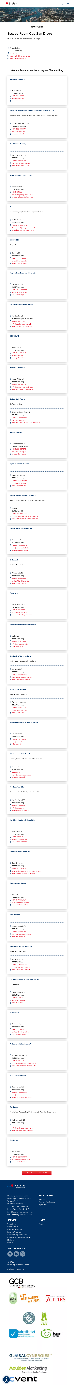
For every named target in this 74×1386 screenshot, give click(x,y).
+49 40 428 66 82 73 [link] (20, 225)
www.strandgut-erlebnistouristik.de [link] (24, 873)
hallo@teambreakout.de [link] (20, 903)
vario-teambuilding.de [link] (19, 1034)
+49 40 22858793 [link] (19, 931)
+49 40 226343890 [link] (19, 1157)
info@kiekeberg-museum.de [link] (21, 324)
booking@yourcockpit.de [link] (20, 292)
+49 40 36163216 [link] (19, 384)
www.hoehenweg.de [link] (19, 454)
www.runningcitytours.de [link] (21, 679)
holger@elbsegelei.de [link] (19, 261)
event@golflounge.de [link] (19, 420)
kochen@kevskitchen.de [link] (20, 581)
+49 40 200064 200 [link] (19, 1092)
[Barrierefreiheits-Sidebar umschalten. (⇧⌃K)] (6, 1379)
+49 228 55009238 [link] (19, 290)
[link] (10, 3)
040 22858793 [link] (17, 772)
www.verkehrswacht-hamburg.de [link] (23, 1065)
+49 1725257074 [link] (18, 837)
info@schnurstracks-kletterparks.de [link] (25, 516)
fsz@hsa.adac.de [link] (18, 98)
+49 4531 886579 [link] (19, 129)
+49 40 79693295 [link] (19, 610)
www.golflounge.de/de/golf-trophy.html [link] (26, 422)
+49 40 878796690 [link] (19, 480)
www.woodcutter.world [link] (20, 1162)
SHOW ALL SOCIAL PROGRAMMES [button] (37, 1173)
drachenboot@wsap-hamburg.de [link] (23, 228)
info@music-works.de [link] (19, 612)
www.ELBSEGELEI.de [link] (19, 263)
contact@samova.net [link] (19, 710)
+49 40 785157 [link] (18, 1061)
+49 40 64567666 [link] (17, 53)
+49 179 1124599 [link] (19, 258)
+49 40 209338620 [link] (19, 545)
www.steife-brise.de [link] (19, 485)
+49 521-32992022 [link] (19, 964)
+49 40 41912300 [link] (19, 641)
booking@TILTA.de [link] (18, 1000)
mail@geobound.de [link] (18, 355)
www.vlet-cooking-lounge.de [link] (22, 1097)
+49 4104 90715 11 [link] (19, 514)
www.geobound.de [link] (18, 358)
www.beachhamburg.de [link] (20, 165)
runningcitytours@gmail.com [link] (22, 677)
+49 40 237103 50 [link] (19, 739)
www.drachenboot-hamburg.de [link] (23, 230)
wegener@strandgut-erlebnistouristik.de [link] (26, 871)
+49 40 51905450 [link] (19, 353)
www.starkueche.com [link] (19, 842)
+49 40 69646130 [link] (19, 160)
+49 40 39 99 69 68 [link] (19, 321)
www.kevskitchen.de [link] (19, 583)
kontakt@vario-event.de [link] (20, 1032)
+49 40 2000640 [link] (18, 805)
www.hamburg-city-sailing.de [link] (22, 389)
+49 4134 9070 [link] (18, 96)
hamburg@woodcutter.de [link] (21, 1159)
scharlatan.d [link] (16, 744)
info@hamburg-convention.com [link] (20, 1212)
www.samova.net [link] (18, 712)
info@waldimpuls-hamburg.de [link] (22, 1128)
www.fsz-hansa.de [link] (18, 101)
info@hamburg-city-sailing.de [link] (22, 387)
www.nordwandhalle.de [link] (20, 550)
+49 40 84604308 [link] (19, 578)
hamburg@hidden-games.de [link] (20, 56)
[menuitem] (10, 1254)
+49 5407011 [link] (17, 192)
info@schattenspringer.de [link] (21, 967)
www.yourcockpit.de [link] (19, 295)
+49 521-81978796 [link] (19, 417)
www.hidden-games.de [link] (18, 58)
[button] (68, 3)
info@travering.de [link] (18, 132)
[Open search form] (63, 3)
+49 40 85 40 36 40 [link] (19, 707)
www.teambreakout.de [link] (20, 905)
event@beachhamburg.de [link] (21, 163)
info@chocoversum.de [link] (20, 644)
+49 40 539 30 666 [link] (19, 998)
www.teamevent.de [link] (18, 777)
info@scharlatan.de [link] (19, 742)
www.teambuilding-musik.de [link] (22, 615)
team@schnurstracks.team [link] (21, 775)
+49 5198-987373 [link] (19, 449)
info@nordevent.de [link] (18, 808)
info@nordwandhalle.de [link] (20, 548)
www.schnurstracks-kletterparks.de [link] (25, 518)
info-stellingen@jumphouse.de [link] (22, 195)
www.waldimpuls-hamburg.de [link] (22, 1130)
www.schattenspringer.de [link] (21, 969)
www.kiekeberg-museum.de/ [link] (22, 326)
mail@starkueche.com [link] (20, 839)
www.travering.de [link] (18, 134)
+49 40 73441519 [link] (19, 900)
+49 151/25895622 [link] (19, 674)
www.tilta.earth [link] (17, 1002)
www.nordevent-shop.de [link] (20, 810)
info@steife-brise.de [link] (19, 483)
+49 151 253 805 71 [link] (20, 1029)
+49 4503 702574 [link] (19, 868)
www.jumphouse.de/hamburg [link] (22, 197)
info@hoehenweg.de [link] (19, 452)
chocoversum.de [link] (17, 646)
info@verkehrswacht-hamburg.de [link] (24, 1063)
